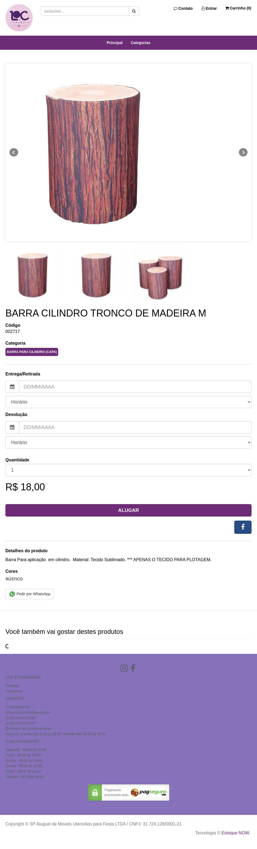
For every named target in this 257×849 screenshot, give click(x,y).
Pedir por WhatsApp (29, 594)
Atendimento (17, 707)
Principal (115, 43)
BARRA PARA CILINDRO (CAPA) (32, 352)
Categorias (140, 43)
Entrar (209, 8)
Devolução (16, 414)
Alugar (128, 510)
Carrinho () (238, 8)
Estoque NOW (235, 833)
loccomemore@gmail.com (30, 712)
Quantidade (17, 460)
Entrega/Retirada (22, 374)
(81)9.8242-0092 (22, 718)
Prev (13, 152)
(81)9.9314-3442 (22, 723)
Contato (183, 8)
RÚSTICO (14, 579)
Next (243, 152)
